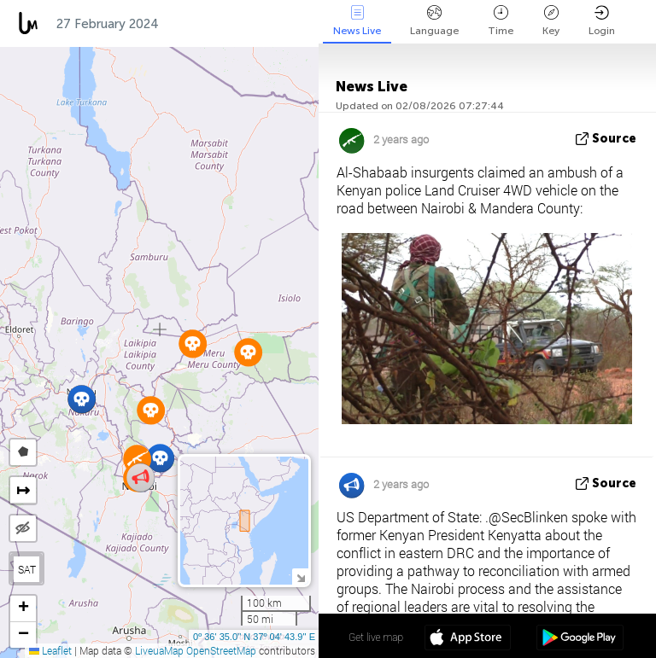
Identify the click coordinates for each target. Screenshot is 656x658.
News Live (357, 21)
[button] (160, 458)
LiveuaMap (159, 650)
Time (500, 21)
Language (434, 21)
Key (550, 21)
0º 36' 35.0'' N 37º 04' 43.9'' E (254, 637)
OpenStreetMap (221, 650)
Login (602, 21)
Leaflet (50, 650)
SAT (27, 569)
